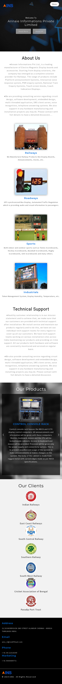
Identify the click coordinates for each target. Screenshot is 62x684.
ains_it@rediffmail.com (12, 641)
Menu (54, 4)
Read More (23, 31)
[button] (3, 434)
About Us (39, 31)
